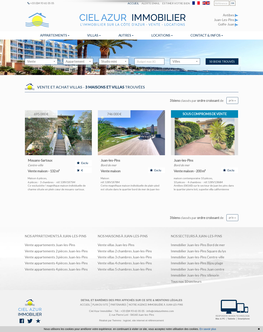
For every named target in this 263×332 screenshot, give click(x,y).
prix (232, 100)
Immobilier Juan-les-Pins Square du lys (198, 251)
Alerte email (151, 3)
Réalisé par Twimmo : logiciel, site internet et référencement (131, 320)
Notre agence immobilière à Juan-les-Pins (156, 304)
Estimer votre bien (176, 3)
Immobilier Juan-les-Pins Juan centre (197, 269)
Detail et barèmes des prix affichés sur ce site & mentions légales (131, 300)
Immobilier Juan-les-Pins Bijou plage (197, 263)
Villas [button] (94, 35)
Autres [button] (125, 35)
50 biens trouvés (222, 61)
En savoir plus (208, 329)
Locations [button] (162, 35)
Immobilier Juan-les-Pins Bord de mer (198, 245)
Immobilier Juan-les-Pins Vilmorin (195, 275)
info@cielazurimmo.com (160, 311)
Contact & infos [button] (206, 35)
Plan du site (100, 304)
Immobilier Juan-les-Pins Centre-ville (197, 257)
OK (232, 3)
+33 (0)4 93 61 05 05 (41, 3)
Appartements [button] (54, 35)
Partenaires (118, 304)
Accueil (133, 3)
